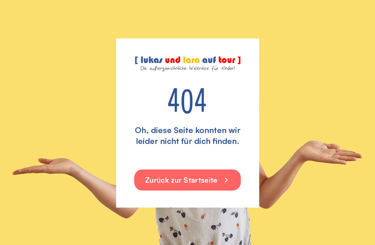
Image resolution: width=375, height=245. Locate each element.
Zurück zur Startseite (187, 180)
